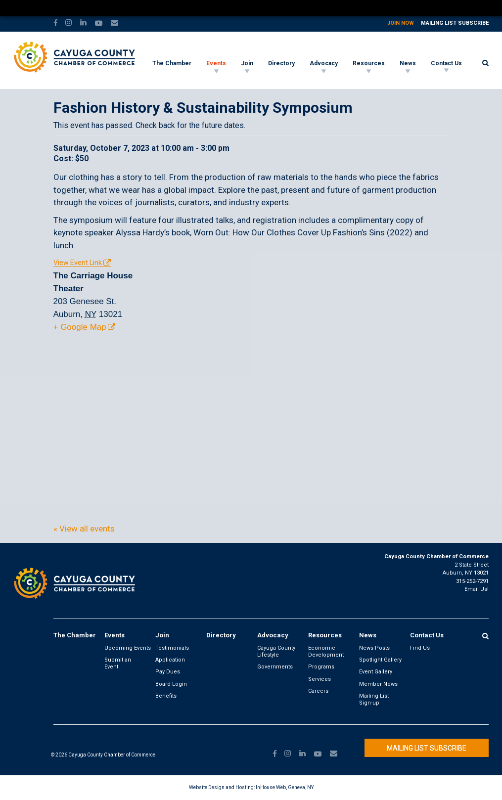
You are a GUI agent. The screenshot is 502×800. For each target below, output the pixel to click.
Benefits (166, 696)
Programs (321, 667)
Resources (369, 63)
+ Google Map (79, 327)
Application (170, 660)
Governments (275, 667)
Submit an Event (117, 663)
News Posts (374, 648)
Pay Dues (167, 671)
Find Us (420, 648)
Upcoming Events (127, 648)
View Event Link (77, 263)
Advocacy (324, 63)
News (408, 63)
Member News (378, 684)
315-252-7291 (472, 581)
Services (319, 679)
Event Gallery (375, 671)
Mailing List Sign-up (374, 699)
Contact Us (446, 63)
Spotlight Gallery (380, 660)
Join (247, 63)
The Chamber (171, 63)
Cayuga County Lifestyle (276, 651)
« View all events (84, 528)
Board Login (171, 684)
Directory (281, 63)
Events (216, 63)
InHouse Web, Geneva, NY (285, 787)
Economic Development (326, 651)
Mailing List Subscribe (455, 23)
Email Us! (476, 589)
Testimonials (172, 648)
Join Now (400, 23)
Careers (318, 691)
